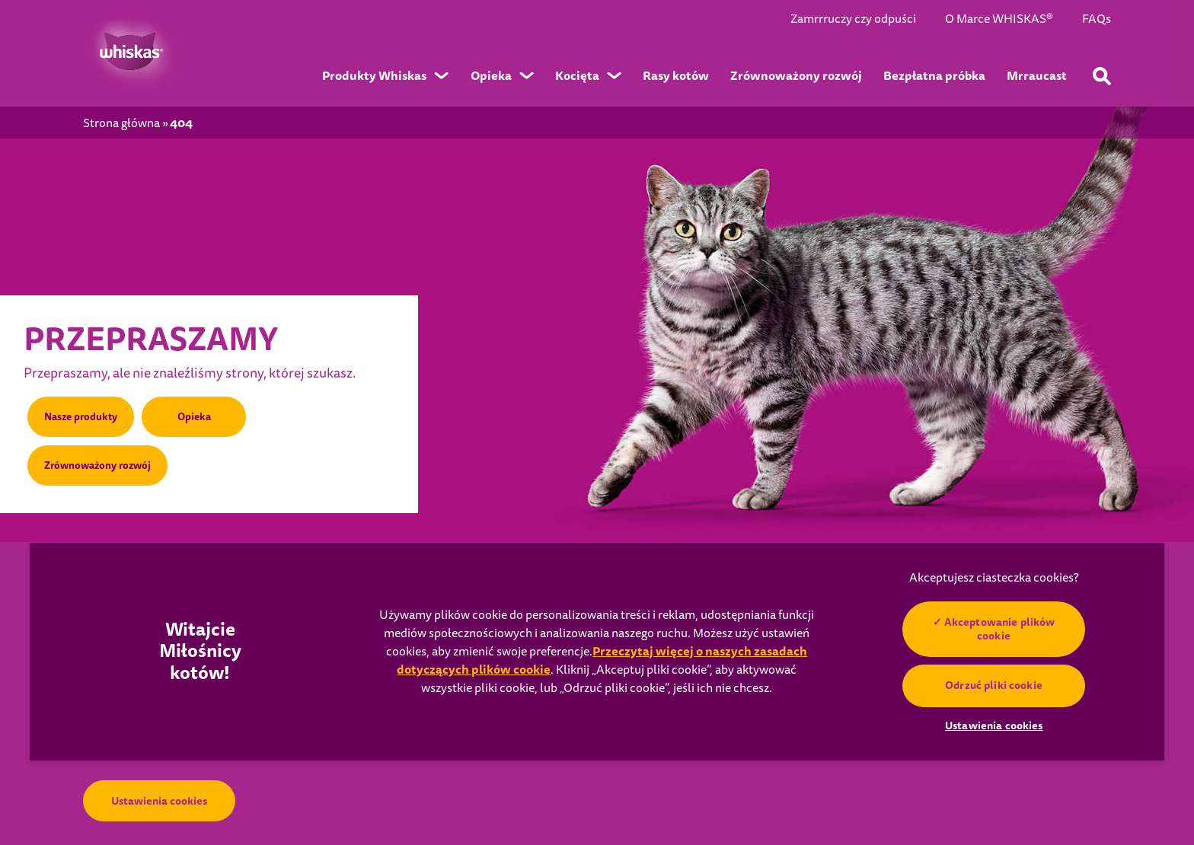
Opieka (197, 414)
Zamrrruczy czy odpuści (853, 19)
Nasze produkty (84, 414)
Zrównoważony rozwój (101, 464)
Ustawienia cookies (159, 800)
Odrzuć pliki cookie (994, 685)
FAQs (1096, 19)
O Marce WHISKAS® (999, 19)
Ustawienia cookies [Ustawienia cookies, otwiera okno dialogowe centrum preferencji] (994, 725)
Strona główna (121, 123)
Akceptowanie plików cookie (999, 628)
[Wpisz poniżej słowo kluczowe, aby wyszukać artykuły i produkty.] (1102, 76)
